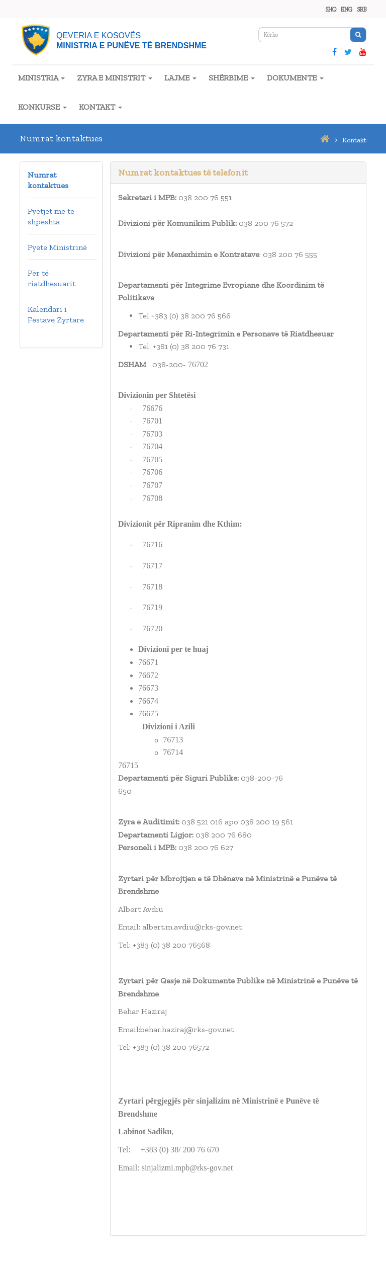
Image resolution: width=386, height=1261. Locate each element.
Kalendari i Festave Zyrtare (56, 314)
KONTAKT (100, 107)
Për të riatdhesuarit (51, 278)
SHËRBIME (232, 77)
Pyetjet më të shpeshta (51, 216)
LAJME (180, 77)
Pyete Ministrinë (57, 247)
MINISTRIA (41, 77)
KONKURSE (42, 107)
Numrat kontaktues (48, 180)
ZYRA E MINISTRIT (114, 77)
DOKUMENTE (295, 77)
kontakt (354, 140)
